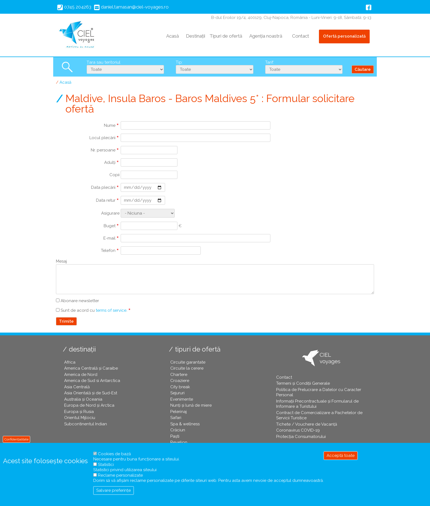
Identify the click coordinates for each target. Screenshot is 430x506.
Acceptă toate (341, 455)
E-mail (109, 238)
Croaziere (179, 380)
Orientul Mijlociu (79, 417)
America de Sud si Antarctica (92, 380)
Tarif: (269, 62)
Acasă (172, 36)
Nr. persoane (103, 150)
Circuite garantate (187, 362)
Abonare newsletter (80, 300)
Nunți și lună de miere (191, 405)
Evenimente (181, 399)
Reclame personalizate (120, 475)
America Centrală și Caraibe (91, 368)
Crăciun (177, 430)
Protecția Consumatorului (301, 436)
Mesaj (61, 261)
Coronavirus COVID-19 (298, 430)
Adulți (109, 162)
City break (180, 386)
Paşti (174, 436)
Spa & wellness (185, 423)
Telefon (108, 250)
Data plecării (103, 187)
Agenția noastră (265, 36)
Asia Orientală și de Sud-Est (90, 392)
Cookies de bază (114, 453)
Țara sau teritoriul (103, 62)
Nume (109, 125)
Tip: (179, 62)
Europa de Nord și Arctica (89, 405)
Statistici (106, 464)
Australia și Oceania (83, 399)
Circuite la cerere (186, 368)
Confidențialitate (16, 439)
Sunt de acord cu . (94, 310)
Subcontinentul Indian (85, 423)
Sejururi (177, 392)
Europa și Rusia (79, 411)
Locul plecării (102, 137)
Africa (69, 362)
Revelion (178, 442)
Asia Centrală (77, 386)
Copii (114, 174)
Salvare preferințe (113, 490)
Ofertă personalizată (344, 36)
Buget (109, 225)
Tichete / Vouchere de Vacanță (306, 424)
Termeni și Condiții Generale (303, 383)
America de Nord (80, 374)
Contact (300, 36)
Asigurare (110, 213)
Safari (175, 417)
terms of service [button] (111, 310)
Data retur (105, 200)
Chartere (178, 374)
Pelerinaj (178, 411)
